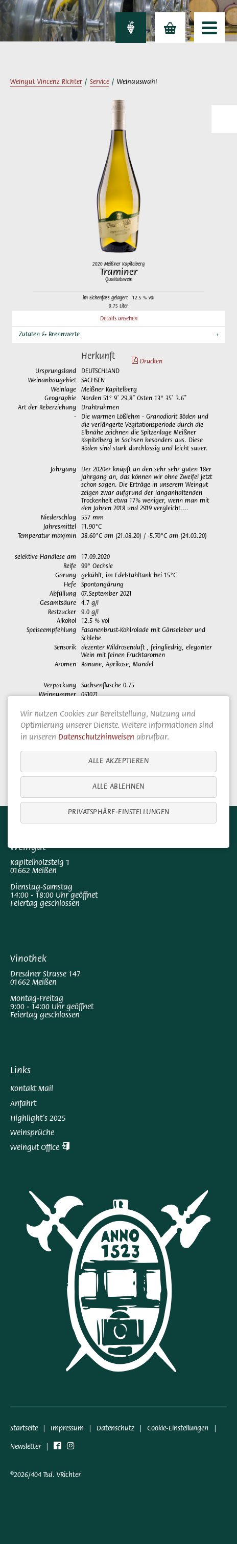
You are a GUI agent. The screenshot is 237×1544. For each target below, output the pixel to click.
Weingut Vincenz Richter (46, 82)
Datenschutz (115, 1428)
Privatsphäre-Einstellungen (119, 812)
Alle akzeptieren (118, 761)
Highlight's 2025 (38, 1119)
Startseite (24, 1428)
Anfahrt (23, 1104)
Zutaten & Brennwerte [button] (49, 335)
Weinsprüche (32, 1133)
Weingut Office (39, 1148)
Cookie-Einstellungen (177, 1428)
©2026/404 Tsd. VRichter (45, 1475)
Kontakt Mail (31, 1089)
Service (99, 82)
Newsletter (25, 1447)
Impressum (67, 1428)
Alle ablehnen (118, 787)
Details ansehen (118, 319)
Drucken (142, 362)
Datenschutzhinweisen (96, 737)
